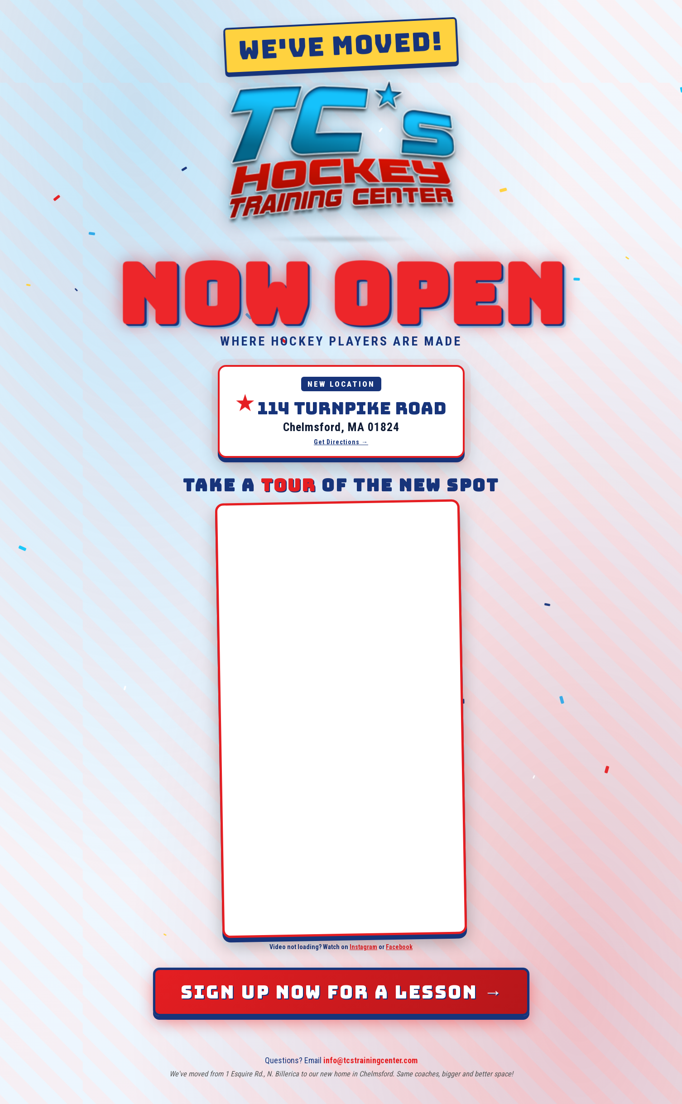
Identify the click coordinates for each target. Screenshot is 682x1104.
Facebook (399, 946)
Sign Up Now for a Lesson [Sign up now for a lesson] (342, 992)
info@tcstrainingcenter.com (370, 1060)
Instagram (363, 946)
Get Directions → (341, 442)
